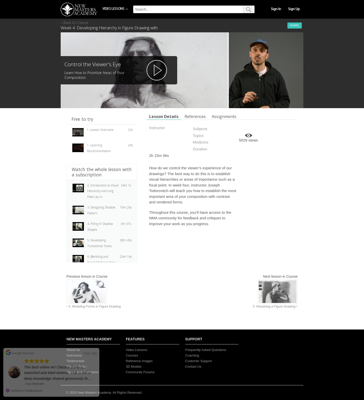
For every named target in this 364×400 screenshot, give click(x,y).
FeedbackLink (33, 390)
